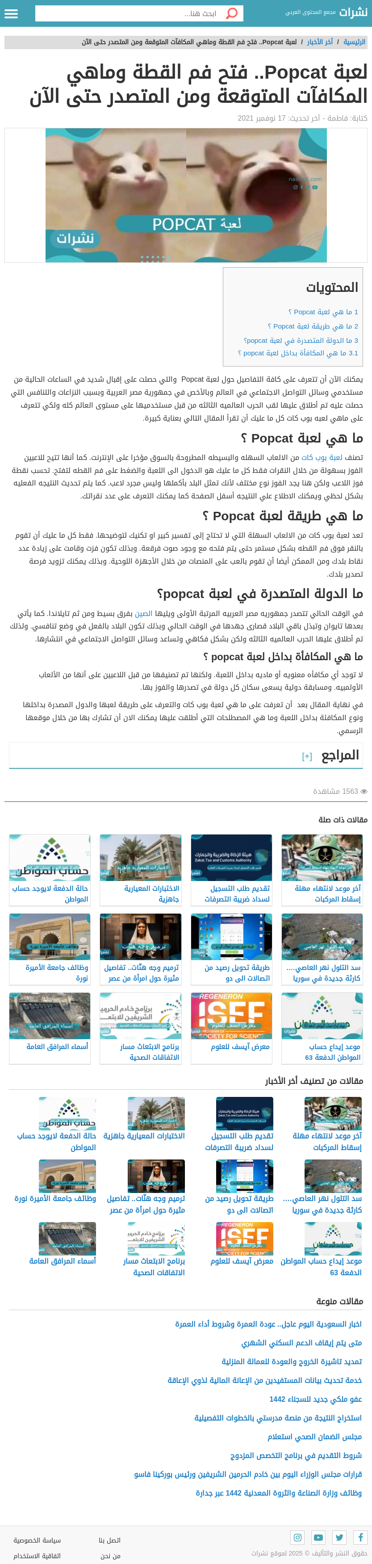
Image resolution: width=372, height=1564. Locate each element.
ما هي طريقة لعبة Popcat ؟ (313, 326)
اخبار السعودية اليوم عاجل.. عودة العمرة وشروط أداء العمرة (268, 1324)
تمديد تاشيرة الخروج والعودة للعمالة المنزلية (292, 1362)
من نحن (110, 1556)
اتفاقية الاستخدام (37, 1556)
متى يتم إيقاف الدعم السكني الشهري (301, 1343)
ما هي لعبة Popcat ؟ (323, 312)
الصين (144, 613)
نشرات (353, 13)
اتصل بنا (110, 1540)
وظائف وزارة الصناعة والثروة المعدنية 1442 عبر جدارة (279, 1493)
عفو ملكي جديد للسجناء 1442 (315, 1399)
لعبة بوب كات (322, 457)
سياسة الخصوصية (37, 1540)
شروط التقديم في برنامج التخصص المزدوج (296, 1456)
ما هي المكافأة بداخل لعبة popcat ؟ (298, 353)
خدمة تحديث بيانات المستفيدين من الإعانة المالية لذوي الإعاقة (264, 1380)
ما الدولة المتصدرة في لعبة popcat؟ (301, 340)
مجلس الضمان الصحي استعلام (315, 1437)
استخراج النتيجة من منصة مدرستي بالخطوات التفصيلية (278, 1418)
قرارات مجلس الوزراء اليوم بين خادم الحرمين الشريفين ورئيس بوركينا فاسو (248, 1474)
